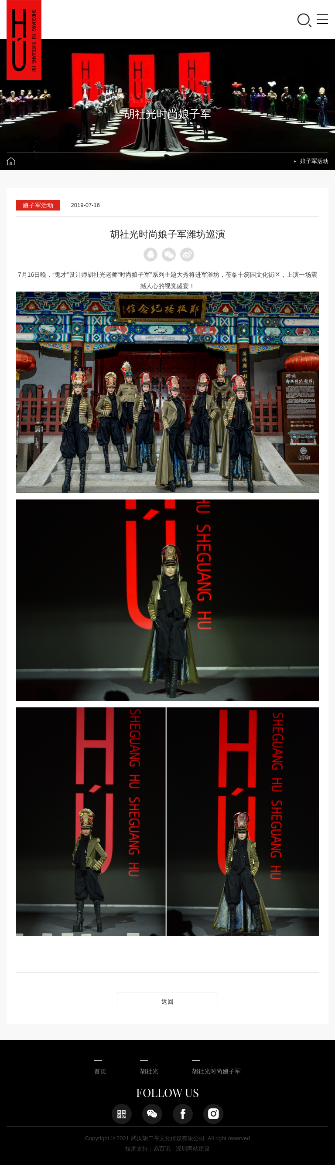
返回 (167, 1001)
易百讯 (162, 1148)
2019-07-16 (85, 205)
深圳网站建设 (193, 1148)
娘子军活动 (314, 161)
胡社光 (149, 1071)
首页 (100, 1071)
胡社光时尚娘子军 (216, 1071)
